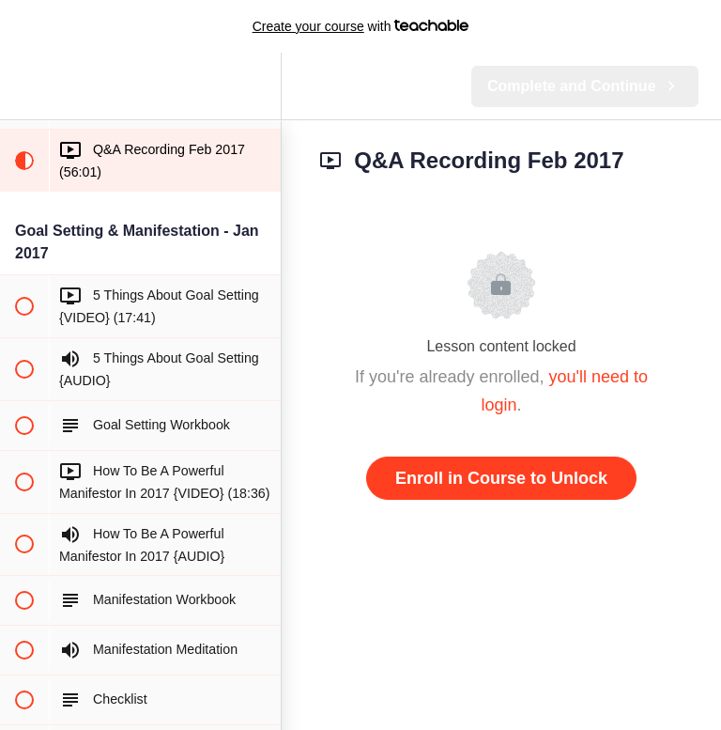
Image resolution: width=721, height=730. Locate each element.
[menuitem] (257, 86)
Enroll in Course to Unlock (501, 478)
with (361, 26)
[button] (23, 86)
